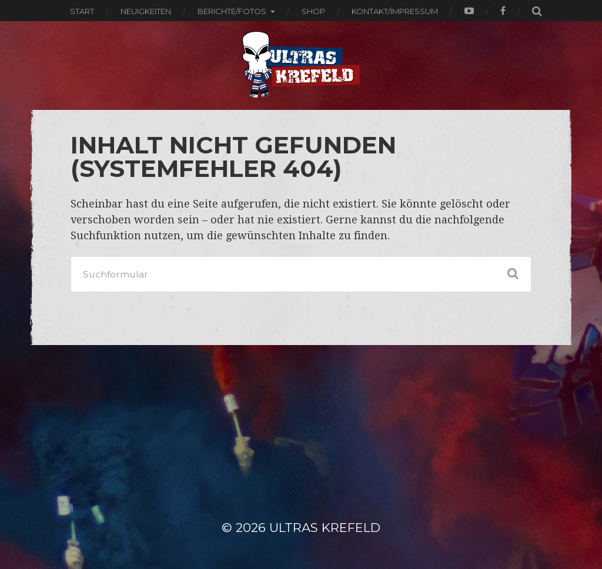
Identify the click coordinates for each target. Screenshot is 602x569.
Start (82, 11)
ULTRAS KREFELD (324, 527)
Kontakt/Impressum (395, 11)
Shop (313, 11)
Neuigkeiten (146, 11)
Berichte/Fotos (232, 11)
